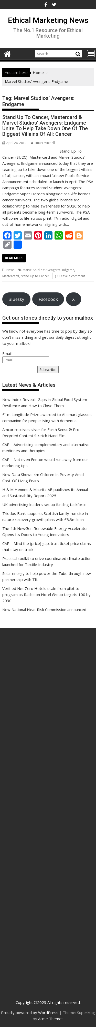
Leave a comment (72, 276)
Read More (14, 258)
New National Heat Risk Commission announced (44, 609)
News (10, 270)
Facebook (48, 299)
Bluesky (16, 299)
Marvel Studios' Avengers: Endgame (48, 270)
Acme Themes (50, 1018)
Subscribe (48, 369)
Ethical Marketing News (48, 20)
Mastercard (10, 276)
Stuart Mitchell (43, 143)
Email (7, 353)
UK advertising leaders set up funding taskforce (44, 504)
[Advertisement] (48, 695)
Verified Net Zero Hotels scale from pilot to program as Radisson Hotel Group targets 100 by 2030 (46, 594)
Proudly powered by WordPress (29, 1012)
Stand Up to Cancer (35, 276)
